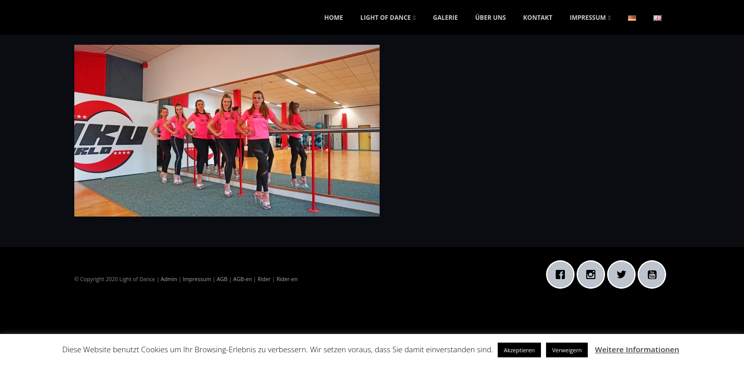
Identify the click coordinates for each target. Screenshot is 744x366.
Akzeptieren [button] (519, 350)
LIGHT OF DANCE (385, 17)
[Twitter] (624, 274)
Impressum (197, 279)
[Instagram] (593, 274)
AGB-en (242, 279)
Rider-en (287, 279)
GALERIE (445, 17)
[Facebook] (563, 274)
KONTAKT (537, 17)
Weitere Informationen (637, 349)
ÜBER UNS (490, 17)
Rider (264, 279)
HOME (333, 17)
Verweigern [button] (567, 350)
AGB (222, 279)
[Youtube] (654, 274)
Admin (169, 279)
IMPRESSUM (588, 17)
